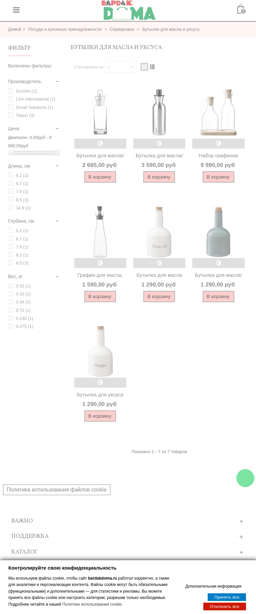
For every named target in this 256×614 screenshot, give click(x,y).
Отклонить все (224, 606)
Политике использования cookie (92, 604)
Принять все (226, 596)
